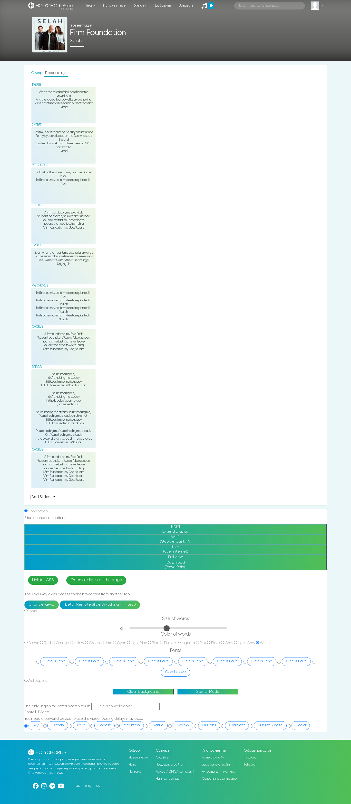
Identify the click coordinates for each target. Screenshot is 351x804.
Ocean (57, 725)
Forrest (104, 725)
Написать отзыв (167, 778)
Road (301, 725)
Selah (76, 40)
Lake (81, 725)
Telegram (251, 764)
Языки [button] (139, 5)
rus (77, 785)
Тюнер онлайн (213, 757)
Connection (38, 511)
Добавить (163, 5)
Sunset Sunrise (270, 725)
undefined (43, 497)
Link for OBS (43, 580)
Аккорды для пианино (218, 771)
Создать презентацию (219, 778)
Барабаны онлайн (216, 764)
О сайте (162, 757)
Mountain (132, 725)
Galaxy (183, 725)
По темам (136, 771)
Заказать (186, 5)
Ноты (132, 764)
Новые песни (138, 757)
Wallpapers (37, 681)
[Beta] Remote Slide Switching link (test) (100, 605)
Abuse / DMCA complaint (175, 771)
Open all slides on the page (96, 580)
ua (98, 785)
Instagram (252, 757)
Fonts (32, 611)
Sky (36, 725)
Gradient (237, 725)
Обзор (37, 73)
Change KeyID (42, 605)
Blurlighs (209, 725)
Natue (158, 725)
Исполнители (114, 5)
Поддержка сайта (169, 764)
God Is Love (54, 661)
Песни (90, 5)
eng (88, 785)
